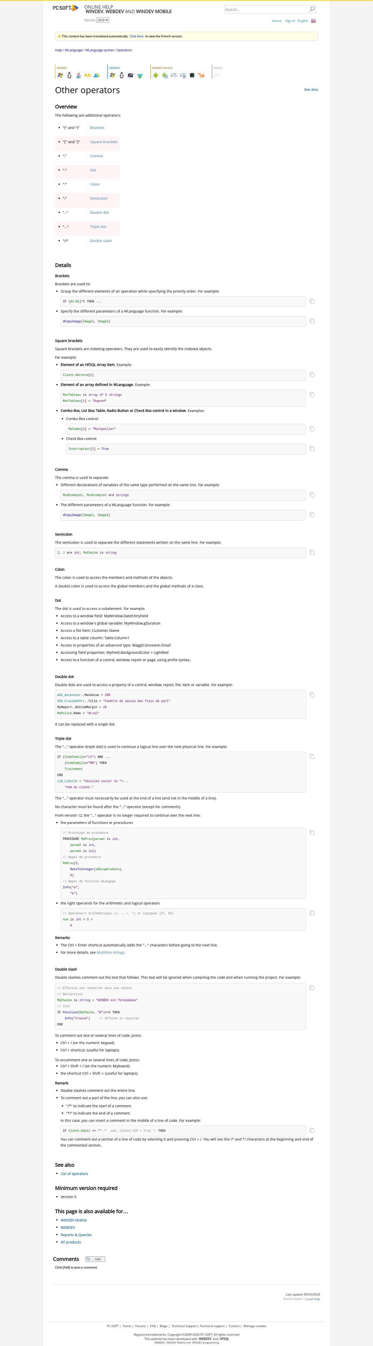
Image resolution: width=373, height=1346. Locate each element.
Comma (96, 155)
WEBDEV (68, 1238)
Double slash (101, 240)
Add (93, 1269)
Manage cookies (255, 1326)
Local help (313, 1309)
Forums (140, 1326)
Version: (90, 20)
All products (71, 1252)
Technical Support (184, 1326)
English (303, 20)
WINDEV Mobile (74, 1230)
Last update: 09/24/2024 (303, 1305)
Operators (124, 50)
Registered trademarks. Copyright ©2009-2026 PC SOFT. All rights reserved (186, 1334)
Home (276, 20)
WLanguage (74, 50)
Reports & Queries (76, 1245)
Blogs (164, 1326)
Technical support (212, 1326)
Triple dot (98, 226)
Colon (95, 184)
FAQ (153, 1326)
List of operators (74, 1184)
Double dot (99, 212)
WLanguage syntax (99, 50)
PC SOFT (113, 1326)
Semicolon (99, 198)
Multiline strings (110, 961)
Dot (93, 170)
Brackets (97, 127)
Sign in (290, 20)
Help (58, 50)
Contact (234, 1326)
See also (311, 89)
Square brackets (104, 141)
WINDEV (197, 1342)
